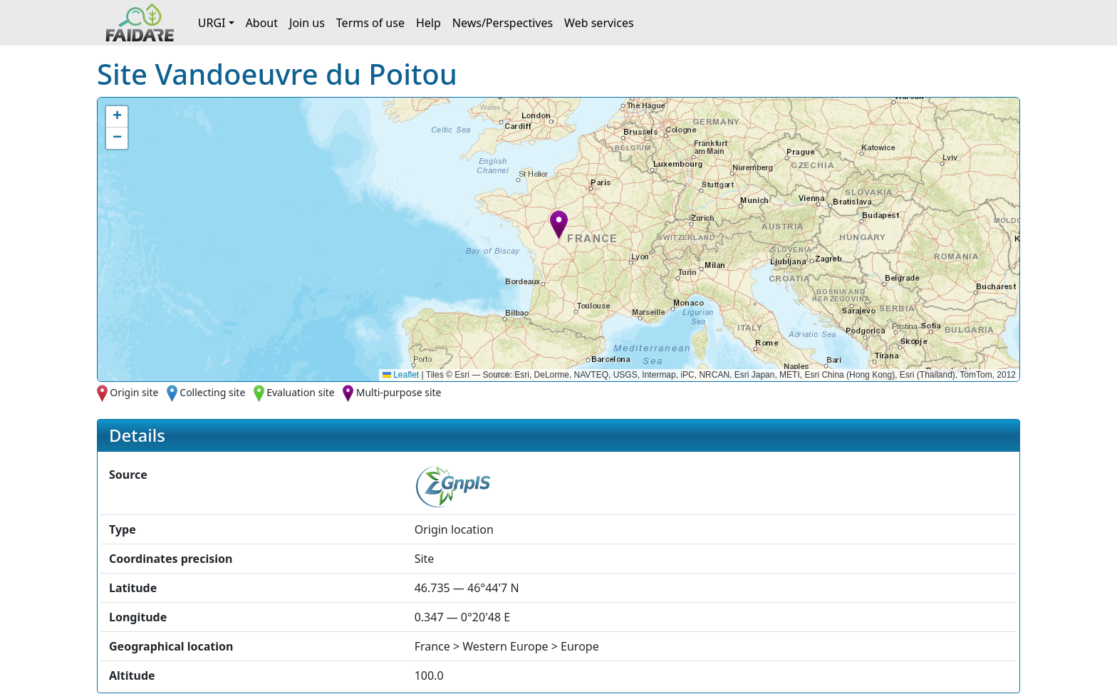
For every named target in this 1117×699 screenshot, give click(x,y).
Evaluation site (300, 392)
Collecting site (212, 392)
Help (428, 23)
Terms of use (370, 23)
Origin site (134, 392)
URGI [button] (212, 23)
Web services (599, 23)
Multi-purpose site (399, 392)
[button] (559, 224)
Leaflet (401, 375)
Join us (307, 23)
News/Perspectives (502, 23)
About (262, 23)
